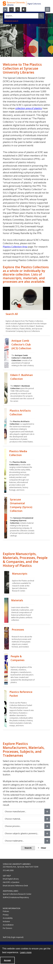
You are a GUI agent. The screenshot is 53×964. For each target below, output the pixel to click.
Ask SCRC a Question (11, 882)
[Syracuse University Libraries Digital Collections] (26, 3)
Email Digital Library (11, 879)
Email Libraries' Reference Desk (15, 885)
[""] (26, 322)
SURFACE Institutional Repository (16, 897)
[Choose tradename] (47, 841)
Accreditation (8, 925)
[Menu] (47, 9)
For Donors (7, 928)
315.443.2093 (8, 870)
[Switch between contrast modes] (24, 9)
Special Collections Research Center (17, 894)
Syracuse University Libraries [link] (17, 864)
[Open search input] (5, 9)
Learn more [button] (26, 952)
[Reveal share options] (11, 9)
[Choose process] (47, 826)
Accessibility (8, 918)
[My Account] (17, 9)
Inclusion (6, 921)
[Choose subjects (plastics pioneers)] (47, 833)
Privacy (5, 915)
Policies (6, 911)
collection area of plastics (28, 108)
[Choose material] (47, 819)
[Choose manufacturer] (47, 811)
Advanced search (11, 21)
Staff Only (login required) (13, 937)
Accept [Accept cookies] (7, 960)
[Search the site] (21, 15)
